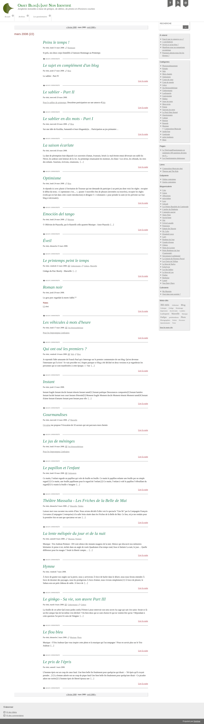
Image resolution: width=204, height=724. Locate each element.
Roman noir (53, 287)
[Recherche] (171, 27)
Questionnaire (167, 115)
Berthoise (165, 278)
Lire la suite (143, 81)
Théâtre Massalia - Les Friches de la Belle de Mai (85, 500)
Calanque (163, 308)
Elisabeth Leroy (168, 234)
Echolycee (166, 267)
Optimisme (52, 178)
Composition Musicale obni (172, 169)
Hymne (49, 566)
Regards (165, 123)
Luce (164, 201)
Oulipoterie (72, 473)
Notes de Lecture (168, 248)
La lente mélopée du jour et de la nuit (74, 533)
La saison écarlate (58, 145)
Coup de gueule (168, 82)
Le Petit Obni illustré (170, 112)
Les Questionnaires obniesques (173, 158)
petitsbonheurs (174, 317)
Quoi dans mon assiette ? (171, 294)
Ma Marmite (166, 291)
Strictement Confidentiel (171, 256)
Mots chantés (167, 74)
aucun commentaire (53, 59)
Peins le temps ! (56, 42)
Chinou (165, 245)
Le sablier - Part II (58, 92)
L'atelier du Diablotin (170, 209)
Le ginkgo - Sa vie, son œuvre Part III (74, 599)
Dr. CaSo (165, 231)
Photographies (165, 320)
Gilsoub (165, 204)
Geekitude (166, 134)
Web (72, 354)
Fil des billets (11, 712)
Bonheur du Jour (168, 240)
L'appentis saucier (169, 212)
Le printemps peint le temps (66, 260)
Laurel (164, 281)
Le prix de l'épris (57, 661)
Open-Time (166, 215)
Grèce (164, 85)
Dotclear (197, 721)
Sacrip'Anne (166, 218)
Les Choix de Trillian (170, 261)
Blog (69, 71)
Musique (71, 220)
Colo (164, 190)
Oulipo (163, 317)
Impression (164, 311)
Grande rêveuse (168, 242)
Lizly (164, 237)
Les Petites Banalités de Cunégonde (175, 207)
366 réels (164, 304)
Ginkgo (86, 266)
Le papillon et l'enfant (61, 467)
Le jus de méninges (59, 441)
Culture (165, 118)
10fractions (166, 196)
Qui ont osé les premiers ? (65, 348)
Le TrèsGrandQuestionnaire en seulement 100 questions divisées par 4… (174, 153)
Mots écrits (166, 104)
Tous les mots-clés (166, 327)
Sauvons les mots (168, 110)
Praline (165, 275)
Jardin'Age (166, 131)
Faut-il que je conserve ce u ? (173, 39)
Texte (174, 323)
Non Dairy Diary (168, 283)
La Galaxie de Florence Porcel (173, 259)
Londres (182, 311)
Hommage (71, 48)
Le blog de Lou (168, 272)
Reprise (165, 121)
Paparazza (166, 226)
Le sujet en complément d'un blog (71, 65)
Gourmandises (55, 414)
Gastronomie (167, 96)
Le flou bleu (53, 632)
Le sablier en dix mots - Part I (68, 118)
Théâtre (80, 506)
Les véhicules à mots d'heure (67, 322)
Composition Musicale (172, 129)
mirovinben (166, 198)
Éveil (47, 240)
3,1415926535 (167, 42)
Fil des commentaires (15, 716)
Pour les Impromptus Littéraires (56, 333)
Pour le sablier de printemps (54, 102)
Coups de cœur (167, 80)
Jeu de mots (174, 311)
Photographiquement (170, 66)
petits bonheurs (167, 137)
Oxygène (46, 425)
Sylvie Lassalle (167, 223)
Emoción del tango (58, 214)
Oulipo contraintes (169, 179)
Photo (79, 637)
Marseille (93, 266)
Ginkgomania (76, 266)
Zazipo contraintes (169, 182)
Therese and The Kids (170, 171)
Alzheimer (175, 305)
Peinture (78, 539)
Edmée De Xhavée (169, 229)
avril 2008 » (91, 27)
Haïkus (165, 99)
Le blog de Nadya (168, 264)
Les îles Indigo (167, 270)
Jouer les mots (167, 101)
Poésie (164, 107)
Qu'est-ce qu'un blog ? (170, 45)
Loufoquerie (166, 93)
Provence (182, 320)
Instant (49, 381)
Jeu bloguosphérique (75, 328)
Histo (164, 140)
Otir (104, 102)
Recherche (165, 23)
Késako (165, 69)
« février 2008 (71, 27)
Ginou (164, 193)
